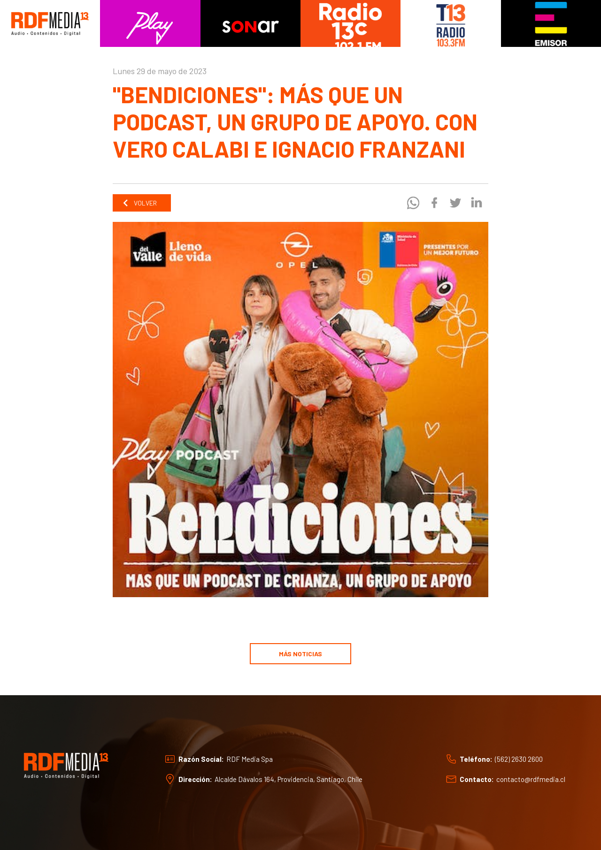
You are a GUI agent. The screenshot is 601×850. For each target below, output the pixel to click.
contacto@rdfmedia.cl (530, 779)
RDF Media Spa (249, 759)
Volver (139, 203)
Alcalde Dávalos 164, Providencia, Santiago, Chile (288, 779)
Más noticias (300, 654)
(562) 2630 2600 (519, 759)
